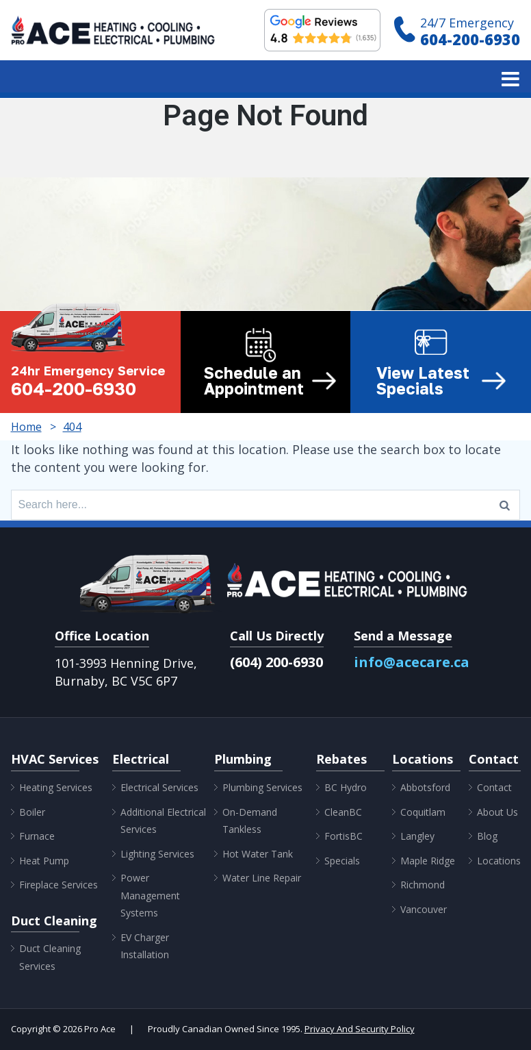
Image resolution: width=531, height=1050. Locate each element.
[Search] (504, 505)
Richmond (422, 884)
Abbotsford (425, 787)
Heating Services (55, 787)
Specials (342, 860)
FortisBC (343, 835)
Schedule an (270, 381)
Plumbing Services (262, 787)
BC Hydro (345, 787)
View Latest (441, 381)
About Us (497, 811)
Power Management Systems (150, 895)
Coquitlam (422, 811)
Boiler (32, 811)
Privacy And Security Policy (360, 1029)
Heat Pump (44, 860)
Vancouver (423, 909)
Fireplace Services (58, 884)
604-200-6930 (470, 39)
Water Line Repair (261, 877)
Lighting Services (157, 853)
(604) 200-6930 (276, 662)
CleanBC (343, 811)
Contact (494, 787)
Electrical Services (159, 787)
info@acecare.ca (411, 662)
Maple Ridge (427, 860)
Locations (499, 860)
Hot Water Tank (257, 853)
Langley (417, 835)
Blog (487, 835)
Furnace (37, 835)
